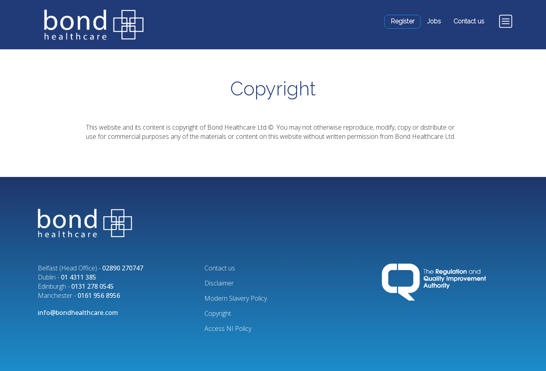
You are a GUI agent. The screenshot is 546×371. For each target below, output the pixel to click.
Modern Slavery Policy (235, 298)
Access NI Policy (227, 328)
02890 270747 (122, 268)
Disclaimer (219, 283)
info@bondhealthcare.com (78, 312)
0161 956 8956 (99, 295)
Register (402, 21)
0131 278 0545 (92, 286)
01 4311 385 (78, 277)
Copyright (217, 313)
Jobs (434, 21)
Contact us (468, 21)
